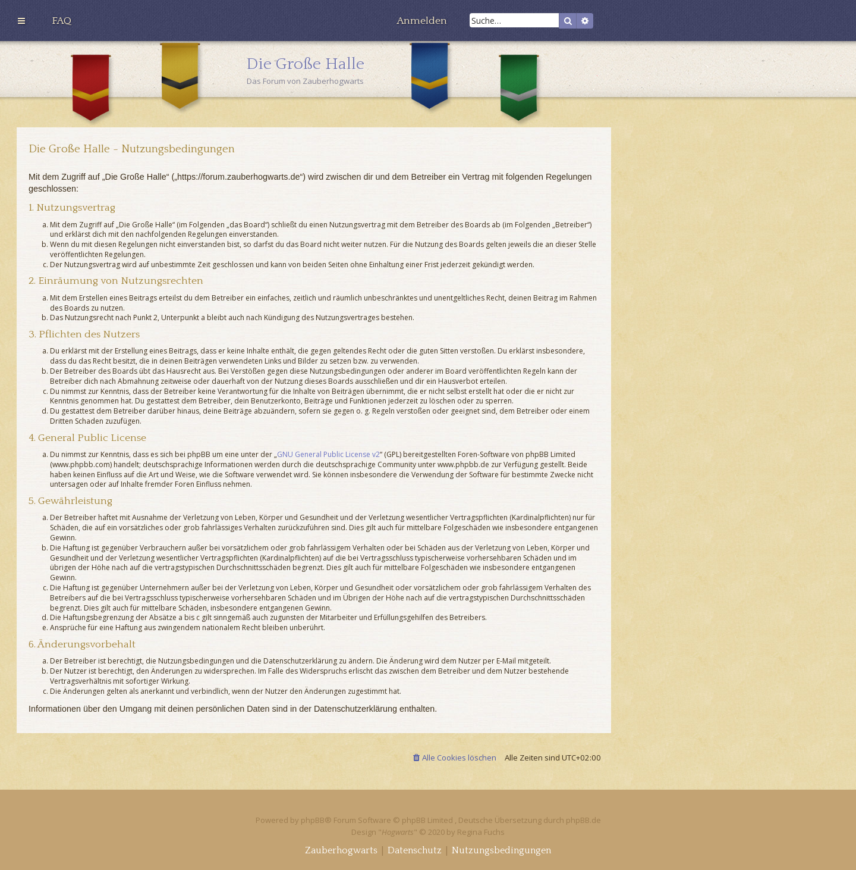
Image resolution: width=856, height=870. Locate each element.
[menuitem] (61, 20)
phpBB (313, 820)
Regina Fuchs (481, 832)
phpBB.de (583, 820)
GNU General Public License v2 (328, 454)
